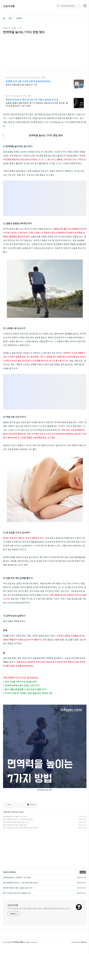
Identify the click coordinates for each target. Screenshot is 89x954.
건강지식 (6, 28)
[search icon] (58, 5)
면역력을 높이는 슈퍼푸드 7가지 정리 (15, 816)
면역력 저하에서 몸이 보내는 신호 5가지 (16, 822)
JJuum (83, 942)
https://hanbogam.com (16, 96)
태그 (10, 18)
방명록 (19, 18)
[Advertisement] (44, 53)
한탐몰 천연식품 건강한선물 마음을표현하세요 (28, 81)
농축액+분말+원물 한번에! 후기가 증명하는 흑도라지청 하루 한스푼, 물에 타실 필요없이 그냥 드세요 (37, 104)
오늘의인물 (9, 6)
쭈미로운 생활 (18, 942)
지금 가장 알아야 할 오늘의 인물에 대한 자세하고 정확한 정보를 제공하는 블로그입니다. (39, 908)
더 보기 (82, 872)
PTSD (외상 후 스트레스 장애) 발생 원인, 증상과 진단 (20, 828)
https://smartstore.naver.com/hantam (23, 77)
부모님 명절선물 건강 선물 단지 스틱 (21, 84)
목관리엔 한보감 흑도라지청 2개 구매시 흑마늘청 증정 (32, 99)
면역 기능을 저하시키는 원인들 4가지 (15, 825)
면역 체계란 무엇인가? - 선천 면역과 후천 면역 (18, 819)
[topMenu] (84, 5)
